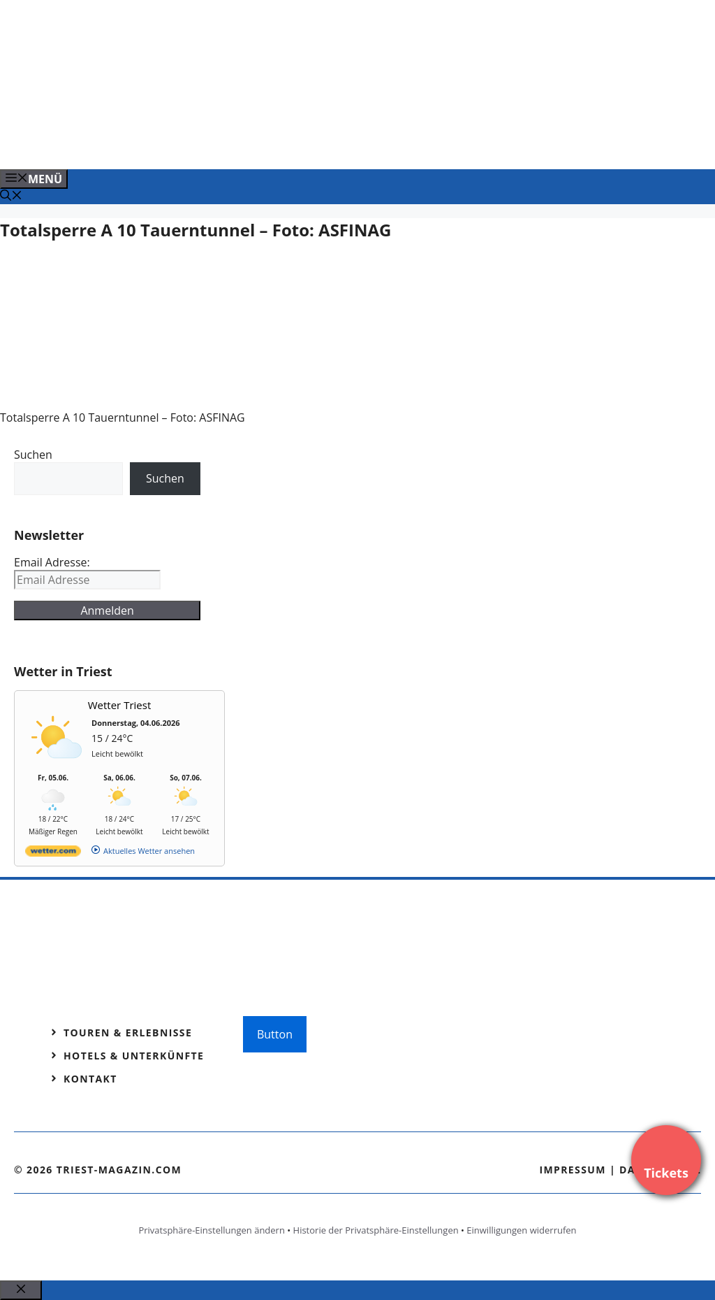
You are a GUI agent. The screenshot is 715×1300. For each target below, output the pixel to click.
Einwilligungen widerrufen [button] (521, 1230)
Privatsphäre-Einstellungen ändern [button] (211, 1230)
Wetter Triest (120, 705)
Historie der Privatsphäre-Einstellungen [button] (376, 1230)
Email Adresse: (52, 562)
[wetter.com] (53, 853)
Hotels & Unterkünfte (134, 1055)
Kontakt (90, 1078)
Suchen (33, 454)
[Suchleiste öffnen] (11, 196)
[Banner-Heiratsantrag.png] (282, 143)
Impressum (572, 1169)
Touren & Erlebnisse (128, 1032)
